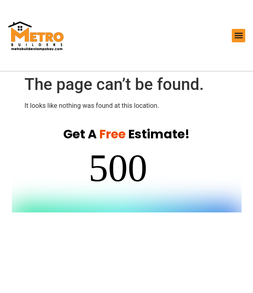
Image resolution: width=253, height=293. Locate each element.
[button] (238, 35)
